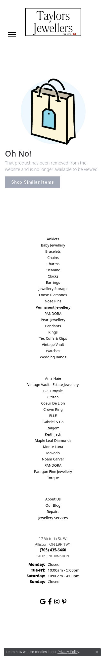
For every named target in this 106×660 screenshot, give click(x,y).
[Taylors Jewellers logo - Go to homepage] (53, 22)
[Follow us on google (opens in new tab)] (43, 602)
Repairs (53, 511)
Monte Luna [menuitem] (53, 446)
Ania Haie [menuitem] (53, 378)
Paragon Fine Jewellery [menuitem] (53, 471)
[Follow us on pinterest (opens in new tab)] (64, 602)
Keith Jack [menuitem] (53, 434)
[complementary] (70, 632)
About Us (53, 499)
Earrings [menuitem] (53, 282)
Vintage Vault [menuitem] (53, 344)
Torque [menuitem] (53, 477)
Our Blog (53, 505)
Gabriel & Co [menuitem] (53, 421)
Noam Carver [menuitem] (53, 459)
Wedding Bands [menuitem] (53, 357)
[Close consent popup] (96, 652)
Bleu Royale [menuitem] (53, 390)
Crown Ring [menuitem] (53, 409)
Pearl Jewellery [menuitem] (53, 319)
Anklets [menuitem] (53, 239)
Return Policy (23, 624)
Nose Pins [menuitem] (53, 301)
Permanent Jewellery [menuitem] (53, 307)
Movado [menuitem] (53, 453)
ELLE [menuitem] (53, 415)
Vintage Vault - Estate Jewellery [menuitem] (53, 384)
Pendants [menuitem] (53, 326)
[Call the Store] (53, 549)
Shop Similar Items (32, 182)
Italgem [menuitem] (53, 428)
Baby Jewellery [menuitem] (53, 245)
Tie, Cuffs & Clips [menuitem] (53, 338)
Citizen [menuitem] (53, 397)
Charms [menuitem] (53, 263)
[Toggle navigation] (12, 34)
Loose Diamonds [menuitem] (53, 294)
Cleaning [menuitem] (53, 270)
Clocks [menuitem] (53, 276)
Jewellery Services (53, 517)
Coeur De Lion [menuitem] (53, 403)
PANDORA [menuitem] (53, 313)
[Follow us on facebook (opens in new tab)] (50, 602)
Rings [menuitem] (52, 332)
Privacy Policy (68, 652)
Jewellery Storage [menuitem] (53, 288)
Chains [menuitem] (53, 257)
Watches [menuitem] (53, 350)
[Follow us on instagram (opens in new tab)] (56, 602)
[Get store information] (53, 556)
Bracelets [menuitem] (53, 251)
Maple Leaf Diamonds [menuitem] (53, 440)
